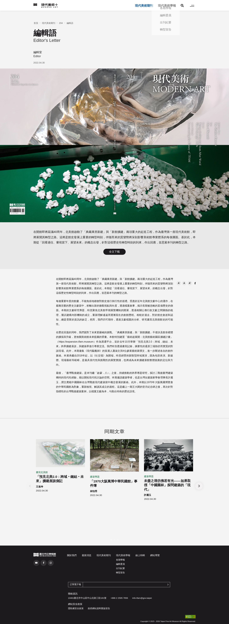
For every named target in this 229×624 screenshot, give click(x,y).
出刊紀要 (120, 568)
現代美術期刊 (144, 5)
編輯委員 (120, 564)
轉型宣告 (120, 572)
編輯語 (70, 23)
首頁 (36, 23)
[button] (178, 283)
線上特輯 (140, 555)
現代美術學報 (167, 5)
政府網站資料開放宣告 (99, 608)
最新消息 (86, 555)
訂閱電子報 (75, 584)
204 (61, 23)
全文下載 (114, 251)
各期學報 (120, 560)
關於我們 (72, 555)
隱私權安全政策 (76, 608)
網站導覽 (155, 555)
